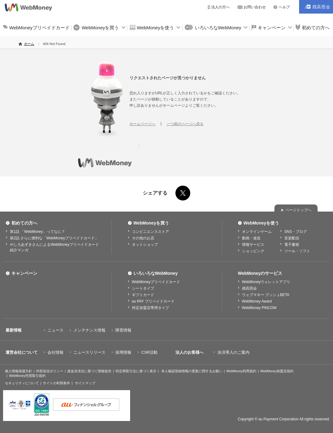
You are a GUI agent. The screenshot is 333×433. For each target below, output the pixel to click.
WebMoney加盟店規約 (277, 371)
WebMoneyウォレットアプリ (266, 282)
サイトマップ (85, 383)
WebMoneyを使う (155, 27)
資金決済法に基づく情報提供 (89, 371)
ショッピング (253, 251)
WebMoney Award (257, 301)
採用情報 (123, 352)
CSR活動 (149, 352)
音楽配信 (291, 238)
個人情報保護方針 (18, 371)
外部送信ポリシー (49, 371)
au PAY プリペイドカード (153, 301)
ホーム (29, 44)
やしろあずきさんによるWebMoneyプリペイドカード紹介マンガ (54, 247)
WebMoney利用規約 (241, 371)
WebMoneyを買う (100, 27)
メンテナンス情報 (89, 330)
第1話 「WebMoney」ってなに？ (37, 231)
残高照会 (249, 288)
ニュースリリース (89, 352)
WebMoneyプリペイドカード (39, 27)
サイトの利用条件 (56, 383)
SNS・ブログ (295, 231)
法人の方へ (220, 7)
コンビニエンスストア (150, 231)
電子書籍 (291, 244)
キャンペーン (272, 27)
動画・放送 (251, 238)
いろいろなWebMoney (218, 27)
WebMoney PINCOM (259, 308)
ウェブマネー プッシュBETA (266, 295)
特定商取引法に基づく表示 (136, 371)
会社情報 (55, 352)
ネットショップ (145, 244)
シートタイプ (143, 288)
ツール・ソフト (297, 251)
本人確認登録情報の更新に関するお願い (191, 371)
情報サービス (253, 244)
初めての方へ (24, 223)
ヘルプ (284, 7)
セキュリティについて (22, 383)
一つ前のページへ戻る (185, 124)
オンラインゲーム (257, 231)
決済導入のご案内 (233, 352)
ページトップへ (298, 210)
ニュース (55, 330)
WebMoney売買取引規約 (27, 375)
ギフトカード (143, 295)
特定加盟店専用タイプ (150, 308)
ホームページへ (142, 124)
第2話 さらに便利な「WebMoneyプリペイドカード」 (54, 238)
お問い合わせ (255, 7)
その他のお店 (143, 238)
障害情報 (123, 330)
